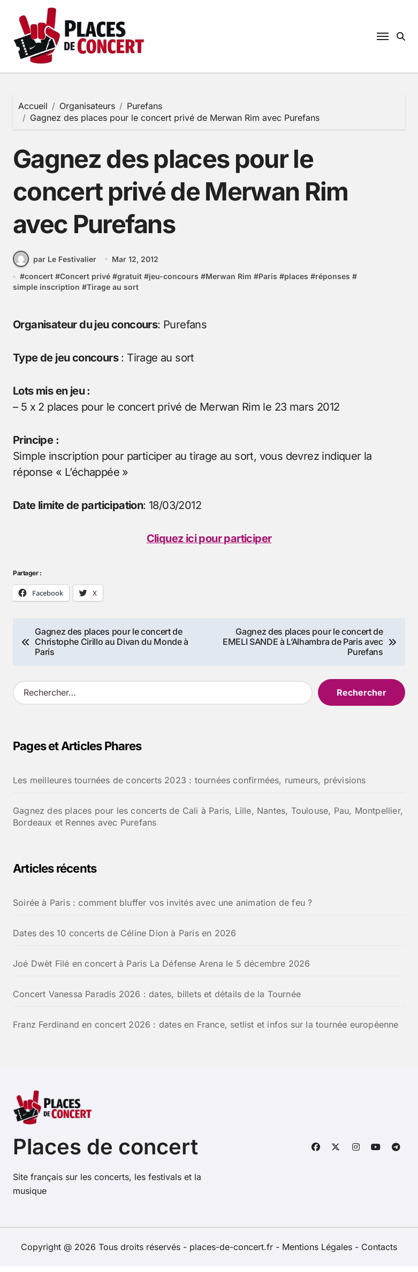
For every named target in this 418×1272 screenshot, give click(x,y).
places (296, 283)
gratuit (129, 283)
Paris (268, 283)
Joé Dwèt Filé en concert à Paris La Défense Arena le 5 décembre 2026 (161, 970)
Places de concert (105, 1152)
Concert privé (85, 283)
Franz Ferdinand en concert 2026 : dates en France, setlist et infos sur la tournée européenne (206, 1031)
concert (39, 283)
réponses (332, 283)
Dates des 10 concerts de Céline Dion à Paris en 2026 (124, 939)
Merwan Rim (229, 283)
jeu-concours (174, 283)
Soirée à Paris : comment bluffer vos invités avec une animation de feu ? (162, 909)
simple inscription (46, 293)
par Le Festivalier (54, 266)
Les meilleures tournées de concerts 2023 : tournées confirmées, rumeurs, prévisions (189, 786)
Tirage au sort (113, 293)
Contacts (379, 1252)
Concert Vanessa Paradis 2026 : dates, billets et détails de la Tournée (157, 1000)
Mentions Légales (318, 1252)
